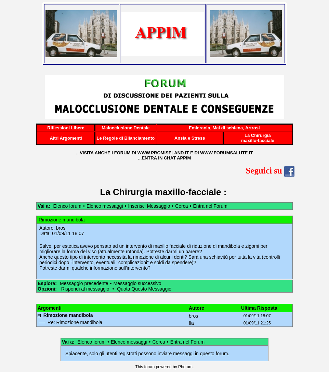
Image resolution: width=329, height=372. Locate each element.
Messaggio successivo (137, 283)
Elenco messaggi (105, 206)
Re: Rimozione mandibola (75, 322)
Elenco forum (67, 206)
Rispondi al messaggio (85, 289)
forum (149, 366)
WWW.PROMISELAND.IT (163, 152)
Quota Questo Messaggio (144, 289)
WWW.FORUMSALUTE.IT (226, 152)
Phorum (185, 366)
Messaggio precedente (84, 283)
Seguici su (270, 170)
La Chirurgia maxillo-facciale (160, 192)
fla (191, 323)
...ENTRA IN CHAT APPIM (164, 158)
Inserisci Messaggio (149, 206)
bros (60, 228)
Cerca (181, 206)
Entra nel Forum (210, 206)
